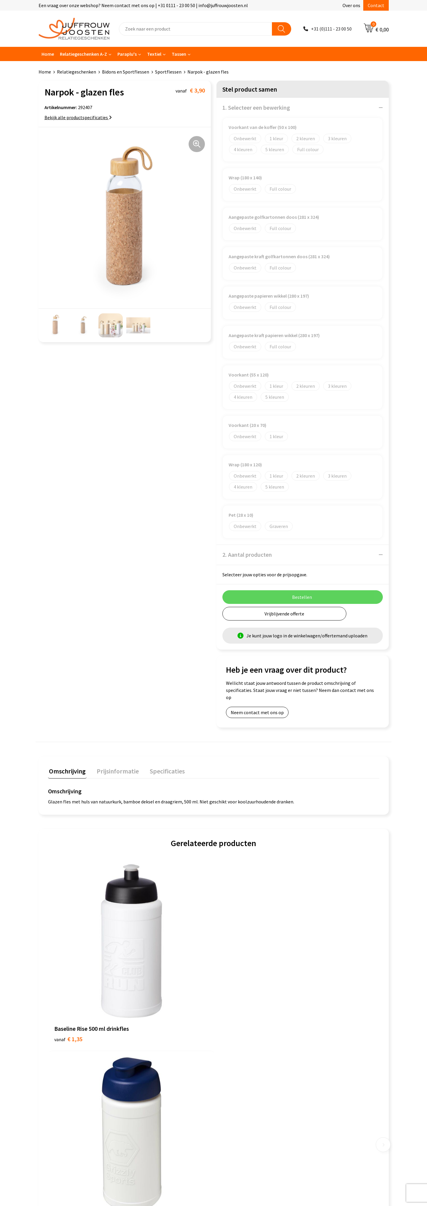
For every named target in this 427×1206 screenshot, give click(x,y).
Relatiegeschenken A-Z (83, 54)
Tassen (179, 54)
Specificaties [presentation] (162, 770)
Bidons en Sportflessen (125, 72)
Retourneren (146, 1072)
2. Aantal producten (247, 554)
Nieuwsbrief (145, 1045)
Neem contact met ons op (257, 712)
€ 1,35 (68, 962)
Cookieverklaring (236, 1036)
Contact (376, 5)
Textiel (154, 54)
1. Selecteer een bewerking (256, 107)
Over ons (351, 5)
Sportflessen (168, 72)
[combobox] (195, 29)
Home (48, 54)
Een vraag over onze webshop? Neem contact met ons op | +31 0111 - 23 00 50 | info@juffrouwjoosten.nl (143, 5)
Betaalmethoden (150, 1063)
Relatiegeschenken (76, 72)
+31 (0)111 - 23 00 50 (331, 29)
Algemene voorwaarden (243, 1027)
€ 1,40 (151, 962)
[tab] (66, 771)
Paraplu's (127, 54)
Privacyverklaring (237, 1045)
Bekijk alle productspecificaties (78, 117)
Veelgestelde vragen (154, 1054)
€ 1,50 (234, 962)
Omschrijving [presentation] (66, 770)
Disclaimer (230, 1054)
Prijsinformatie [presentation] (115, 770)
